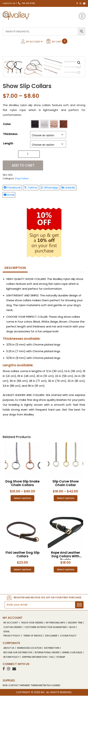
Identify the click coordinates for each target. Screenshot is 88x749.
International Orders (47, 705)
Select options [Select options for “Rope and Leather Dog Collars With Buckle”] (65, 622)
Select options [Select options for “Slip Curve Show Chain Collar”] (65, 551)
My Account (33, 41)
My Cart (59, 41)
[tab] (15, 321)
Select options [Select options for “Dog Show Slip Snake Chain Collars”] (22, 551)
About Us (8, 701)
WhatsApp (49, 241)
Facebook (12, 241)
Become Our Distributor (17, 705)
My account (10, 675)
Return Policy (11, 710)
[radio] (35, 177)
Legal (6, 684)
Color (7, 177)
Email (9, 248)
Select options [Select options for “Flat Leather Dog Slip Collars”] (22, 622)
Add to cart (23, 218)
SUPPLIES (9, 734)
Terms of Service (32, 689)
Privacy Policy (11, 689)
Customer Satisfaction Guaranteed (45, 680)
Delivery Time (75, 675)
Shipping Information (34, 710)
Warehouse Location (29, 701)
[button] (79, 62)
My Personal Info (55, 675)
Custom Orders (12, 680)
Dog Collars (22, 231)
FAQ (51, 710)
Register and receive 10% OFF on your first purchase (47, 651)
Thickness (10, 187)
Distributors (51, 701)
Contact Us (9, 3)
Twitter (30, 241)
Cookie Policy (68, 689)
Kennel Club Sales (72, 705)
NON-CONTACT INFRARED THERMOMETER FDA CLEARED (31, 738)
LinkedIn (68, 241)
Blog (72, 680)
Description (15, 321)
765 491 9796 (26, 3)
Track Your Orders (32, 675)
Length (8, 197)
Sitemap (60, 710)
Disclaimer (51, 689)
